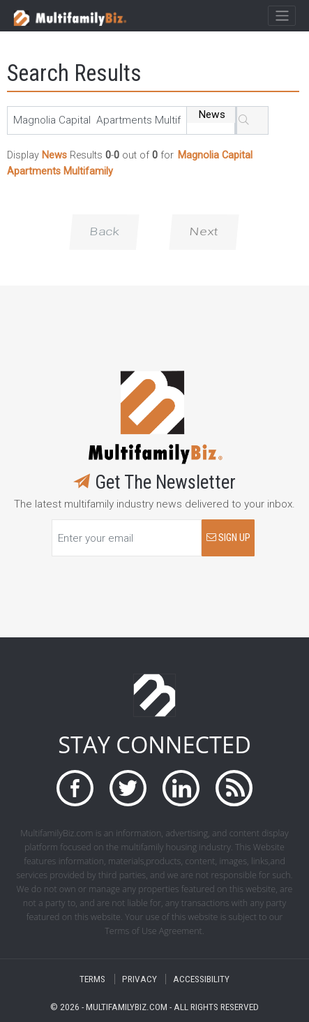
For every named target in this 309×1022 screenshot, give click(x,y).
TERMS (92, 979)
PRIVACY (139, 979)
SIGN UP (228, 538)
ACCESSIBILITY (201, 979)
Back (104, 231)
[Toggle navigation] (281, 16)
